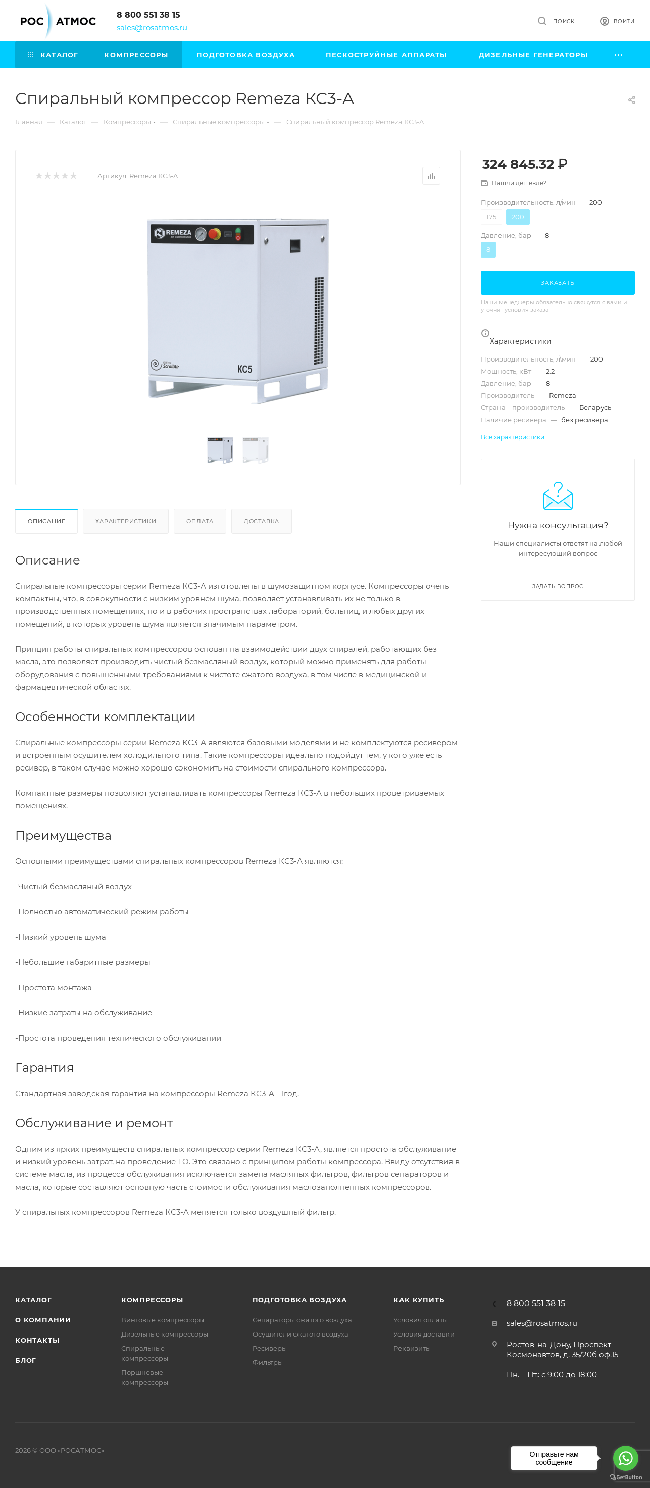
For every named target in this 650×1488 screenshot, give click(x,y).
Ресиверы (270, 1348)
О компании (43, 1320)
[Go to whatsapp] (625, 1458)
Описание (46, 521)
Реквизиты (412, 1348)
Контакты (37, 1340)
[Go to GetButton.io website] (626, 1477)
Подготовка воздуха (300, 1300)
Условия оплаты (420, 1320)
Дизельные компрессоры (164, 1334)
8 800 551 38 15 (148, 15)
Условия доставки (424, 1334)
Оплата (200, 521)
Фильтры (268, 1362)
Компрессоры (152, 1300)
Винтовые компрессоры (162, 1320)
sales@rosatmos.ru (152, 27)
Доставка (261, 521)
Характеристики (125, 521)
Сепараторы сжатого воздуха (302, 1320)
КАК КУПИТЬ (418, 1300)
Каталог (33, 1300)
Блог (25, 1360)
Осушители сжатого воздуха (300, 1334)
